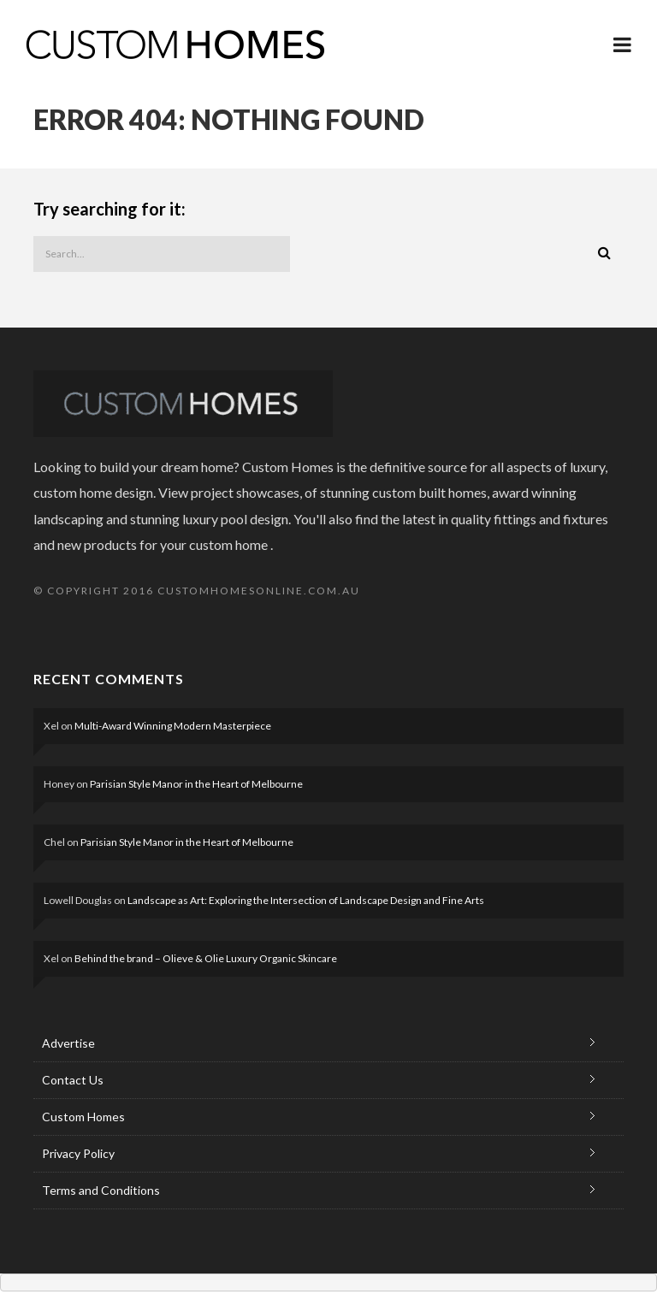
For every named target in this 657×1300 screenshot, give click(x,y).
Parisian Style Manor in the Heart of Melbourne (196, 783)
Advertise (68, 1043)
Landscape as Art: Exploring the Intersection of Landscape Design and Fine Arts (305, 900)
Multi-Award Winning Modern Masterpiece (172, 725)
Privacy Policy (78, 1153)
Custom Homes (83, 1116)
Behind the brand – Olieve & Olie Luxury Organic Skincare (205, 958)
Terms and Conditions (101, 1190)
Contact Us (73, 1079)
